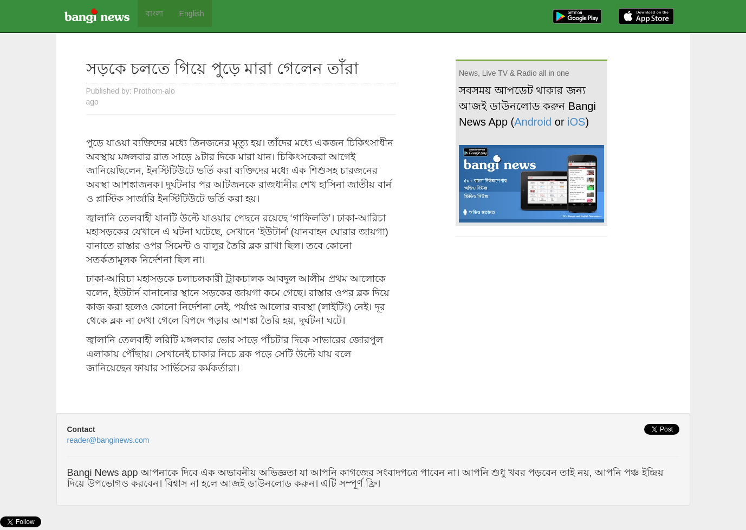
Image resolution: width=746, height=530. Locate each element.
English (191, 13)
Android (533, 122)
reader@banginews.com (108, 440)
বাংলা (154, 13)
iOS (576, 122)
